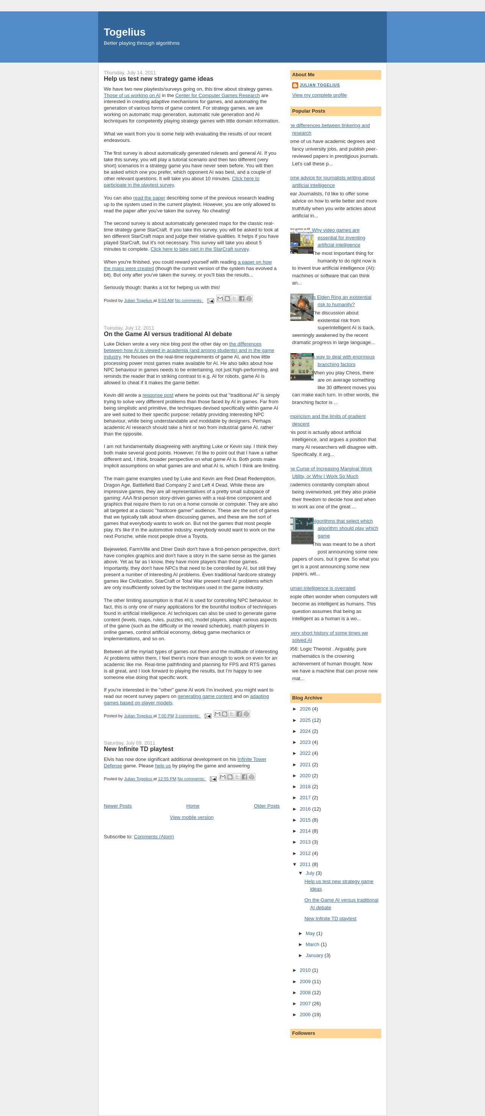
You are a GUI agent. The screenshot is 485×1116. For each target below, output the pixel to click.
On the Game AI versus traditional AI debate (168, 333)
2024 (306, 731)
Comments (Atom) (154, 836)
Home (193, 806)
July (311, 873)
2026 (306, 709)
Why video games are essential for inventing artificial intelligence (338, 237)
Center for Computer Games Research (217, 95)
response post (158, 395)
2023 (306, 742)
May (311, 933)
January (315, 955)
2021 (306, 764)
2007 (306, 1003)
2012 (306, 853)
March (313, 944)
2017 (306, 797)
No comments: (189, 300)
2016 (306, 809)
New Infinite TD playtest (138, 748)
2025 (306, 720)
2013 (306, 842)
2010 (306, 970)
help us (163, 766)
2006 (306, 1014)
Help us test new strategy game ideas (158, 78)
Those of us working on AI (132, 95)
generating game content (205, 696)
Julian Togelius (320, 85)
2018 (306, 786)
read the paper (149, 198)
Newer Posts (118, 806)
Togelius (125, 32)
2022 (306, 753)
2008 (306, 992)
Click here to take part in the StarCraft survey (200, 249)
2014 (306, 831)
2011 (306, 864)
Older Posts (267, 806)
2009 (306, 981)
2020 (306, 775)
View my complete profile (319, 95)
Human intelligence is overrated (320, 588)
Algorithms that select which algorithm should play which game (345, 528)
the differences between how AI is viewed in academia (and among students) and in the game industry (189, 350)
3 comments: (188, 716)
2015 (306, 820)
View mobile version (191, 817)
